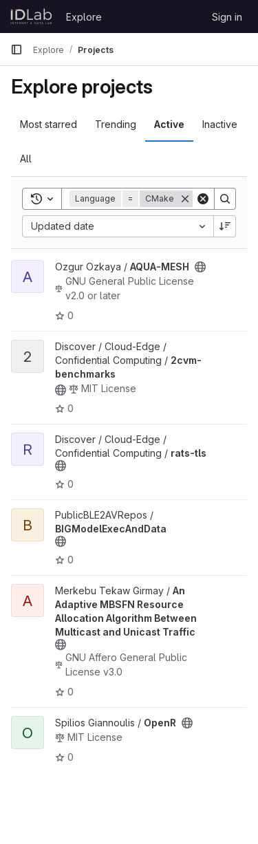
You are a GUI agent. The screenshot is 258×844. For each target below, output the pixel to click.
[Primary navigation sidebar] (17, 50)
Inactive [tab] (219, 124)
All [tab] (26, 158)
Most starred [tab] (48, 124)
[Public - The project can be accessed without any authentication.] (200, 266)
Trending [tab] (115, 124)
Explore (84, 17)
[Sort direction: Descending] (225, 226)
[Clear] (203, 199)
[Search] (225, 199)
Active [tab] (169, 124)
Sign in (227, 17)
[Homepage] (31, 17)
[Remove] (185, 199)
